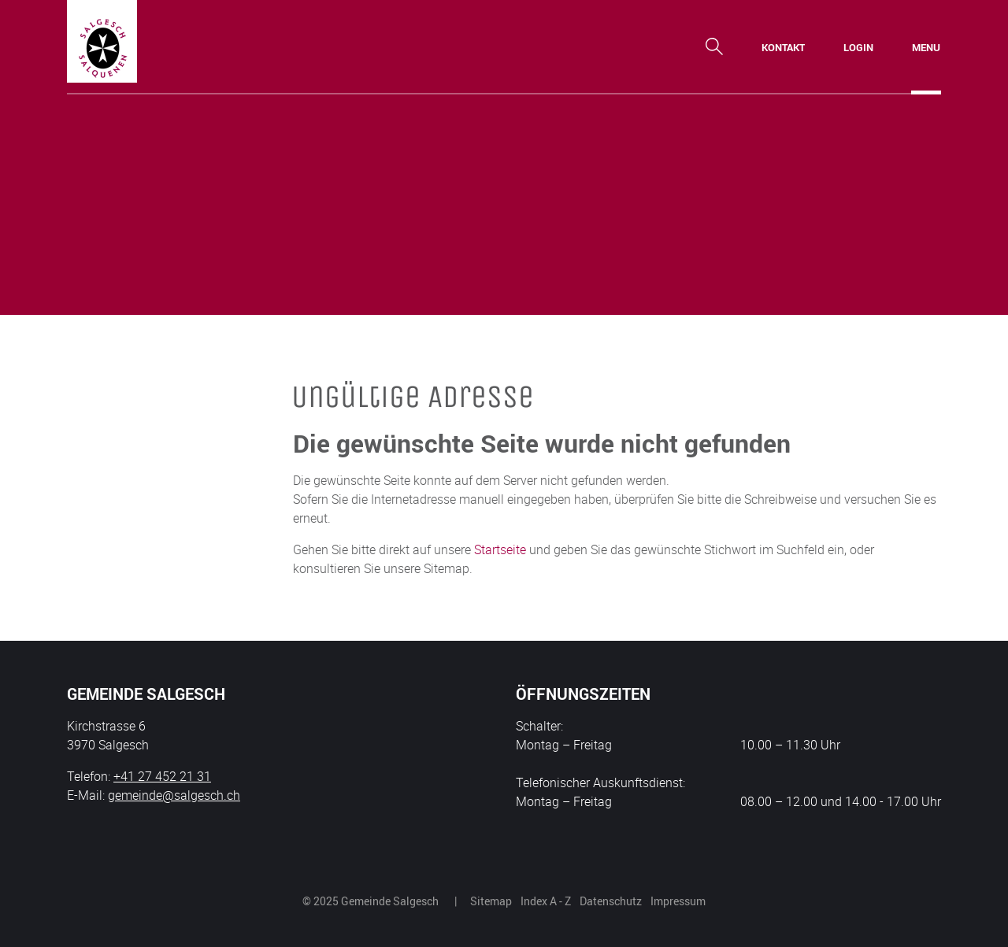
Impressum (678, 900)
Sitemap (491, 900)
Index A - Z (546, 900)
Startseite (500, 549)
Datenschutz (611, 900)
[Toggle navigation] (926, 47)
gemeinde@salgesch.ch (174, 795)
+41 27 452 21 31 (162, 776)
